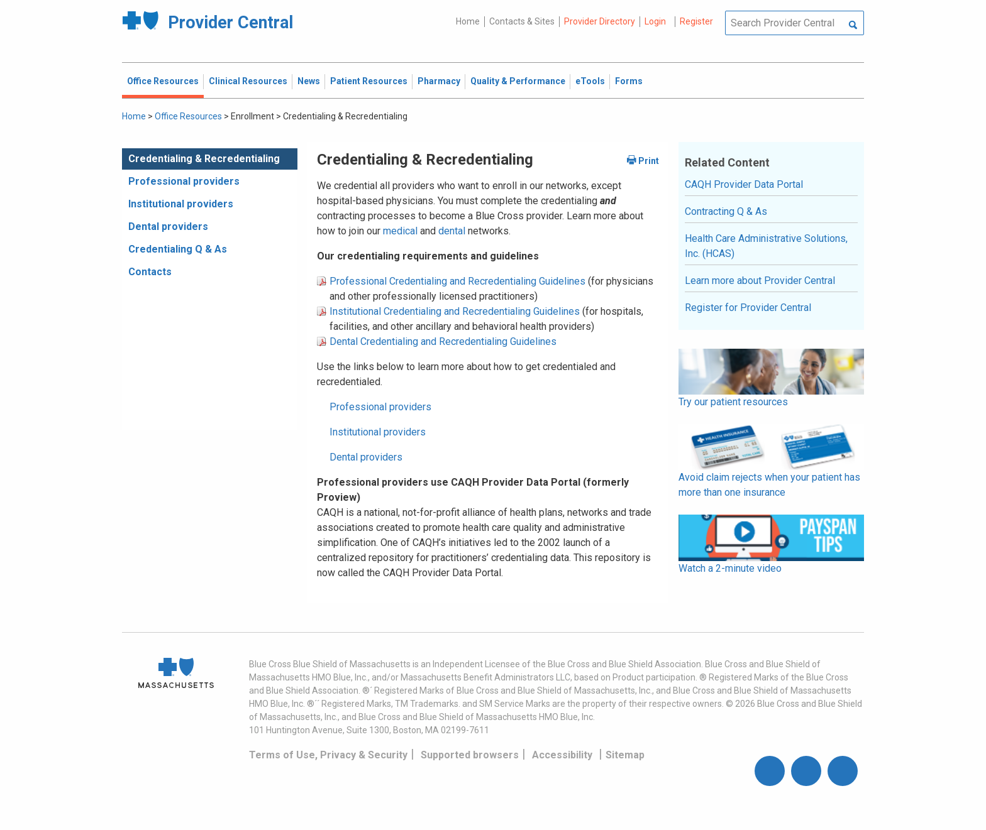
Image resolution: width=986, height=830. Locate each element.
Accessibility (562, 755)
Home (468, 21)
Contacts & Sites (522, 21)
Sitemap (625, 755)
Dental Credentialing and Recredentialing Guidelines (443, 341)
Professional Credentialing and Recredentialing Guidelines (457, 281)
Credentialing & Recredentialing (204, 159)
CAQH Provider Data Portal (744, 184)
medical (401, 231)
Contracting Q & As (726, 211)
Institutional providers (180, 204)
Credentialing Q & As (177, 249)
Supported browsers (470, 755)
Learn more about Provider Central (760, 281)
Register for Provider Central (748, 308)
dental (451, 231)
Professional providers (184, 181)
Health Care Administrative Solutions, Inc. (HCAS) (766, 245)
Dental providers (168, 226)
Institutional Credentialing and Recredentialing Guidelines (455, 311)
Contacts (150, 272)
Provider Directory (599, 21)
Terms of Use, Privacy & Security (328, 755)
